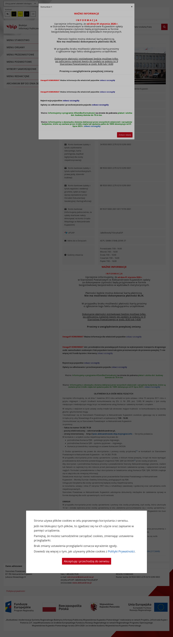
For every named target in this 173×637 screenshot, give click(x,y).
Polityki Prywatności (121, 551)
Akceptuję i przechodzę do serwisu (86, 561)
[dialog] (86, 318)
